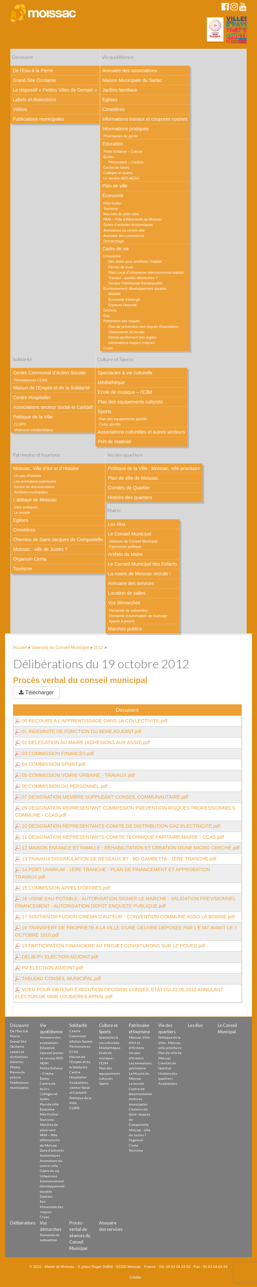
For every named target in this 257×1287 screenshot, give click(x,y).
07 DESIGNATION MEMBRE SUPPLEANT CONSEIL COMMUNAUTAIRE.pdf (101, 797)
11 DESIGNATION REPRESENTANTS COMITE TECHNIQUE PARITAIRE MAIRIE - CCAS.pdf (119, 837)
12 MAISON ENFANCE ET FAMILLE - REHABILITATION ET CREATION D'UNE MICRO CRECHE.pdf (127, 847)
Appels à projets (122, 621)
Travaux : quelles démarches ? (133, 278)
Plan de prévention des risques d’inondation (143, 327)
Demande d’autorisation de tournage (138, 616)
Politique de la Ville (33, 417)
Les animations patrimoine (35, 481)
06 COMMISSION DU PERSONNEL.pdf (61, 786)
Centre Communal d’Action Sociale (49, 372)
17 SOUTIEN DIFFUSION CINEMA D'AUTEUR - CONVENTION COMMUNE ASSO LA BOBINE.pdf (125, 916)
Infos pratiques (26, 507)
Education (112, 143)
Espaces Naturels (122, 305)
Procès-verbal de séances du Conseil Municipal (79, 1235)
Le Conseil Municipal (129, 534)
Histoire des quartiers (130, 497)
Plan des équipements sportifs (123, 419)
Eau (106, 316)
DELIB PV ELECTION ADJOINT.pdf (56, 956)
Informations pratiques (125, 128)
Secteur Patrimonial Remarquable (135, 283)
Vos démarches (124, 602)
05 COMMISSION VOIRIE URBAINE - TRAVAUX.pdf (75, 775)
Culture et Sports (115, 359)
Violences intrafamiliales (33, 430)
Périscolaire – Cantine (126, 162)
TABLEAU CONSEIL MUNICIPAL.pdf (58, 978)
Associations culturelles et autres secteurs (141, 432)
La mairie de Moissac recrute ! (139, 573)
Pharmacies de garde (120, 136)
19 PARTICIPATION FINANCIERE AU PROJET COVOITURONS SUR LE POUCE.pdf (110, 945)
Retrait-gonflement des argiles (132, 337)
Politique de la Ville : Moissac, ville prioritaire (154, 468)
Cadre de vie (115, 248)
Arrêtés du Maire (125, 554)
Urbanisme (112, 256)
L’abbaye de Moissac (35, 499)
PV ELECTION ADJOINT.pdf (49, 967)
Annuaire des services (131, 583)
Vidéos (20, 109)
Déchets (110, 310)
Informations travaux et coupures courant (144, 119)
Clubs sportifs (109, 424)
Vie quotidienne (118, 57)
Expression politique (125, 547)
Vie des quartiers (125, 455)
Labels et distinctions (34, 99)
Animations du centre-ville (124, 230)
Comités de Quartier (129, 487)
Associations (167, 1083)
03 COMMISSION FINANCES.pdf (54, 753)
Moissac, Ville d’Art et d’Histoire (46, 468)
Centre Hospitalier (32, 397)
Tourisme (110, 209)
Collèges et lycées (118, 173)
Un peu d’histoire (27, 476)
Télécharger (36, 692)
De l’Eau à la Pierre (33, 70)
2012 (98, 647)
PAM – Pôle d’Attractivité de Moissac (132, 219)
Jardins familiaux (119, 90)
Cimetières (113, 109)
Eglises (109, 99)
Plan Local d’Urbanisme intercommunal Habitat (146, 272)
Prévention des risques (121, 321)
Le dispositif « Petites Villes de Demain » (55, 90)
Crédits (135, 1277)
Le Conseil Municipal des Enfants (142, 564)
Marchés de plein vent (121, 214)
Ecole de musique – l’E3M (125, 392)
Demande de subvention (128, 610)
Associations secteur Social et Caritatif (53, 407)
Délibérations (22, 1222)
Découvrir (22, 57)
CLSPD (20, 424)
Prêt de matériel (114, 441)
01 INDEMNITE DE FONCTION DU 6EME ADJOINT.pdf (78, 731)
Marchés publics (125, 628)
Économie (112, 195)
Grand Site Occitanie (34, 80)
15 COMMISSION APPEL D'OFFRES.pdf (62, 888)
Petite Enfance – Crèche (123, 151)
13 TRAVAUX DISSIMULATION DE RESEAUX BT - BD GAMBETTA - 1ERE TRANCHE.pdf (115, 858)
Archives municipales (31, 492)
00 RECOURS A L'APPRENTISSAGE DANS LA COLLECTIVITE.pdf (91, 720)
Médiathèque (111, 382)
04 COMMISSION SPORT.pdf (50, 764)
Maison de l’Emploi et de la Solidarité (51, 387)
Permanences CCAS (31, 380)
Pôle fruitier (112, 203)
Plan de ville (115, 186)
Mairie (114, 510)
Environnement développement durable (134, 288)
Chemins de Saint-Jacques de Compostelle (58, 539)
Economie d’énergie (124, 300)
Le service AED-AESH (121, 178)
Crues (108, 348)
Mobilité (114, 294)
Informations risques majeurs (131, 343)
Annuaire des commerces (123, 236)
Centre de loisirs (116, 167)
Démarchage (113, 241)
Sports (104, 411)
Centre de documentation (34, 487)
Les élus (116, 524)
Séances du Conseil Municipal (133, 541)
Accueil (20, 647)
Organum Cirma (30, 559)
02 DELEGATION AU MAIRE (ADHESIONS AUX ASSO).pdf (82, 742)
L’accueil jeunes (52, 1053)
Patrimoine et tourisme (36, 455)
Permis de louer (121, 267)
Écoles (108, 157)
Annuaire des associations (129, 70)
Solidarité (22, 359)
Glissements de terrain (126, 332)
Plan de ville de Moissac (133, 478)
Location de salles (126, 593)
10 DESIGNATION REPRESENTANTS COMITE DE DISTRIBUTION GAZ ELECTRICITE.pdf (117, 826)
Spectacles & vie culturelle (125, 372)
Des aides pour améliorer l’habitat (135, 261)
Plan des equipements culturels (130, 401)
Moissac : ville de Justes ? (40, 549)
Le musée (22, 512)
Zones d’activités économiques (128, 225)
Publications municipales (38, 119)
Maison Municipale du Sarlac (132, 80)
